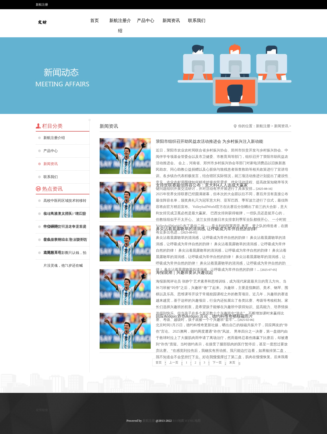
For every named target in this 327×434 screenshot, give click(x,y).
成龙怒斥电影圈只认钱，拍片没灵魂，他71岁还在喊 (64, 255)
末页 (232, 362)
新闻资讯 (171, 20)
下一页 (217, 362)
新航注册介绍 (120, 25)
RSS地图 (178, 421)
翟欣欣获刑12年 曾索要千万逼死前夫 (65, 242)
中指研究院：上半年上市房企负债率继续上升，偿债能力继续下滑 (64, 229)
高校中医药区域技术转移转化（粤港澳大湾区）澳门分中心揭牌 (64, 203)
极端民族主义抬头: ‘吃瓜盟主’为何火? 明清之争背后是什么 (64, 216)
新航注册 (263, 126)
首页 (94, 20)
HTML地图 (193, 421)
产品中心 (145, 20)
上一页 (173, 362)
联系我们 (196, 20)
